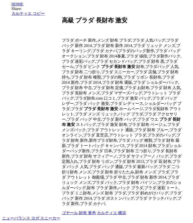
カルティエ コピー (28, 13)
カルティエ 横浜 (111, 213)
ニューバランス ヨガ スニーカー (31, 218)
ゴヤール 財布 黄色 (79, 213)
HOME (17, 4)
